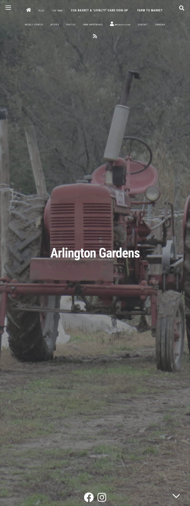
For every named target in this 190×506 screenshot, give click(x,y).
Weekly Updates (34, 24)
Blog (42, 10)
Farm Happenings (93, 24)
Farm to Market (150, 10)
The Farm (57, 10)
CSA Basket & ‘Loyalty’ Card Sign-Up (99, 10)
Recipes (55, 24)
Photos (70, 24)
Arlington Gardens (95, 253)
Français (160, 24)
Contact (143, 24)
